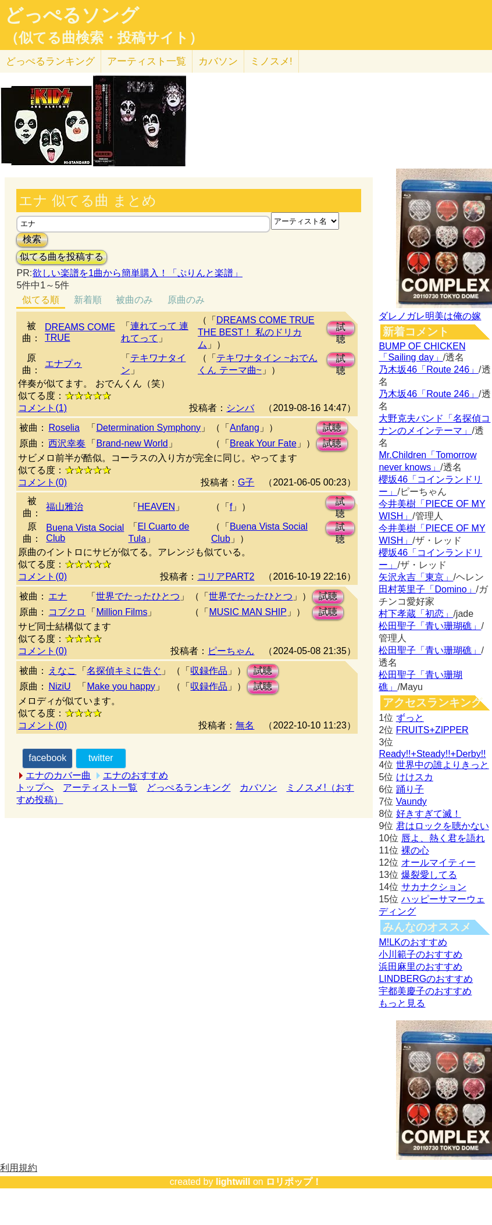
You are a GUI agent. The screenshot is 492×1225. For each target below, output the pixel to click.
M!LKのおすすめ (413, 942)
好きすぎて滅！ (428, 814)
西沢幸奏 (66, 443)
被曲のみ (134, 300)
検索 (32, 239)
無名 (245, 725)
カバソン (218, 61)
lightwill (233, 1182)
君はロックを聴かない (442, 826)
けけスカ (414, 777)
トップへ (35, 787)
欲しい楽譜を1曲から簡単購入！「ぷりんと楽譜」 (137, 273)
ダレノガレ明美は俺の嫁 (430, 316)
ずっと (410, 718)
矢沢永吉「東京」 (416, 577)
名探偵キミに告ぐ (124, 671)
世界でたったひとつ (138, 596)
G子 (246, 482)
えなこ (62, 671)
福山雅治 (64, 507)
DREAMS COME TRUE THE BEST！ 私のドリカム (256, 332)
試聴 (340, 328)
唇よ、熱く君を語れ (443, 838)
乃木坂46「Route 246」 (429, 369)
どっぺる (50, 61)
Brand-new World (131, 443)
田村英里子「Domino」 (427, 589)
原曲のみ (186, 300)
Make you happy (121, 686)
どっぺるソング (72, 15)
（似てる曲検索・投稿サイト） (104, 37)
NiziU (59, 686)
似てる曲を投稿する (62, 257)
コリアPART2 (225, 576)
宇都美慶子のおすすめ (425, 991)
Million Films (121, 612)
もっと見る (402, 1003)
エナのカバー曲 (58, 775)
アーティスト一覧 (100, 787)
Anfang (244, 428)
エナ (57, 596)
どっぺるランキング (188, 787)
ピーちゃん (231, 651)
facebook (47, 758)
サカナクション (433, 887)
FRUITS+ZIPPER (432, 730)
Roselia (63, 428)
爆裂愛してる (429, 875)
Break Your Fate (263, 443)
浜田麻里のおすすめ (420, 967)
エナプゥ (63, 364)
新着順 (88, 300)
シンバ (240, 408)
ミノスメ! (271, 61)
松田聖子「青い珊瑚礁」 (430, 626)
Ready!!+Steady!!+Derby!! (432, 754)
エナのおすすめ (135, 775)
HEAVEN (157, 507)
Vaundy (411, 801)
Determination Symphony (148, 428)
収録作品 (208, 671)
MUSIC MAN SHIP (247, 612)
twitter (100, 758)
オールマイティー (438, 862)
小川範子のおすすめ (420, 954)
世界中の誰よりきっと (442, 765)
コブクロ (66, 612)
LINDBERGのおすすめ (426, 979)
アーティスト (146, 61)
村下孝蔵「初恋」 (416, 614)
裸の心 (415, 850)
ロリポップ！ (294, 1182)
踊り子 (410, 789)
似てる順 (40, 300)
